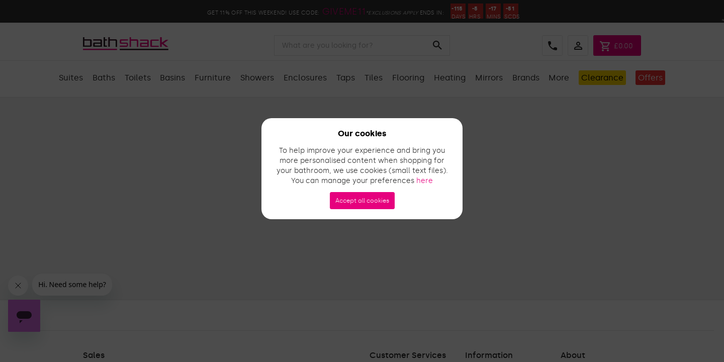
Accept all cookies (362, 200)
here (424, 180)
